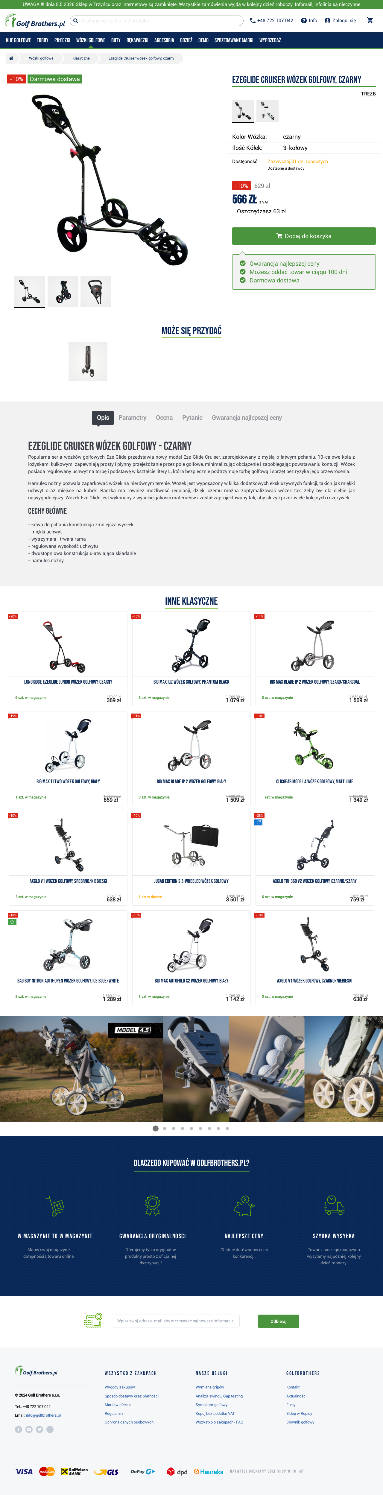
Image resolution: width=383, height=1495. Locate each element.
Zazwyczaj (298, 161)
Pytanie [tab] (192, 417)
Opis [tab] (103, 417)
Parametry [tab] (132, 417)
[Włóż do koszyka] (304, 236)
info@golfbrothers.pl (43, 1415)
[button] (156, 1128)
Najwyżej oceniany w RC (263, 1471)
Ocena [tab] (164, 417)
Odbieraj (278, 1321)
